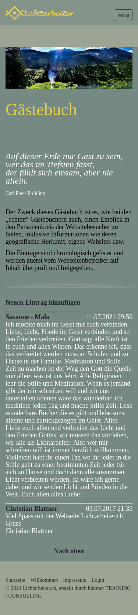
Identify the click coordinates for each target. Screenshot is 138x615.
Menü (123, 15)
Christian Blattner (32, 508)
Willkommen (44, 580)
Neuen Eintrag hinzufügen (43, 302)
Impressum (74, 580)
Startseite (15, 580)
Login (98, 580)
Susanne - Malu (28, 317)
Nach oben (69, 551)
